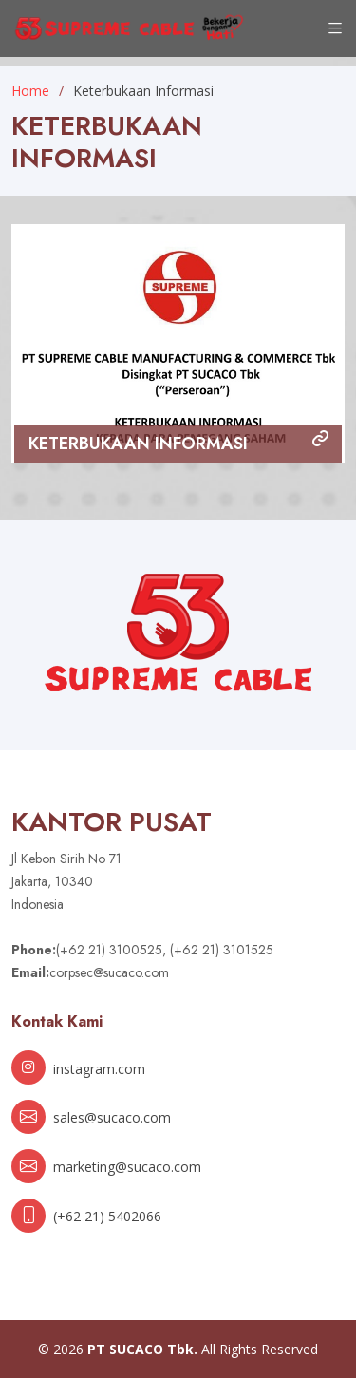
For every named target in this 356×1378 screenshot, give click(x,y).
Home (30, 91)
